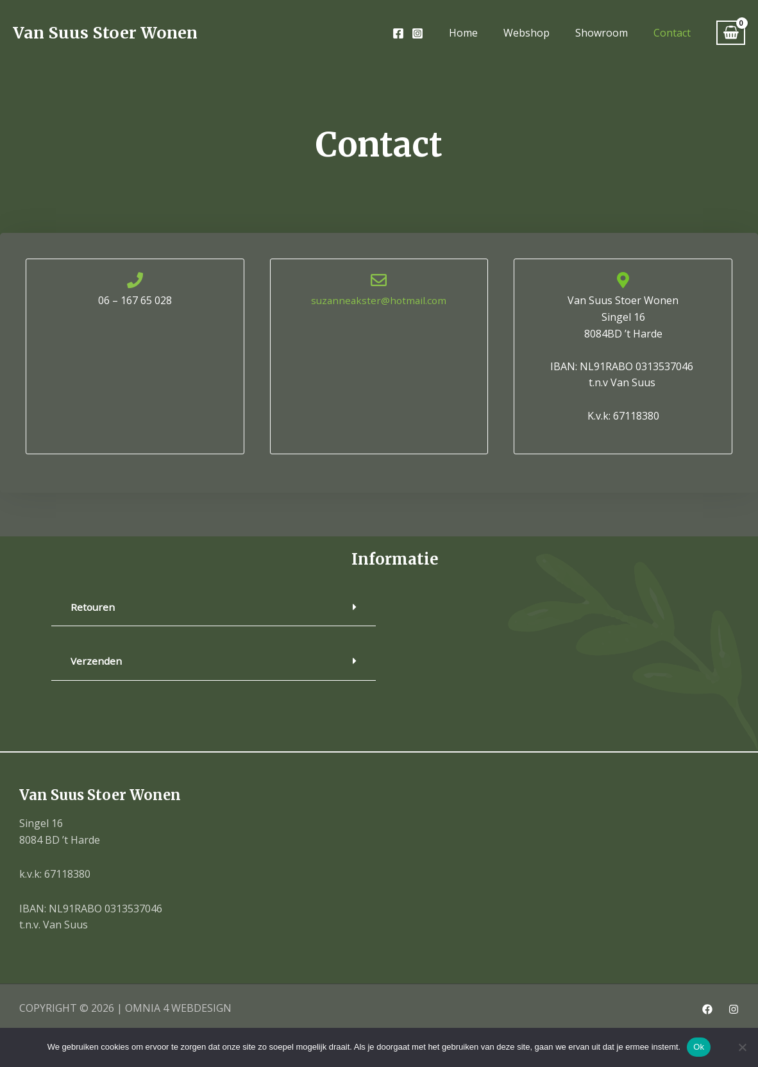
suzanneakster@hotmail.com (378, 300)
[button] (213, 607)
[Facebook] (398, 33)
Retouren (93, 607)
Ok (698, 1047)
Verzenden (96, 661)
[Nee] (742, 1047)
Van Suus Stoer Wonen (105, 32)
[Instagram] (417, 33)
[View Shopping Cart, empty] (730, 33)
